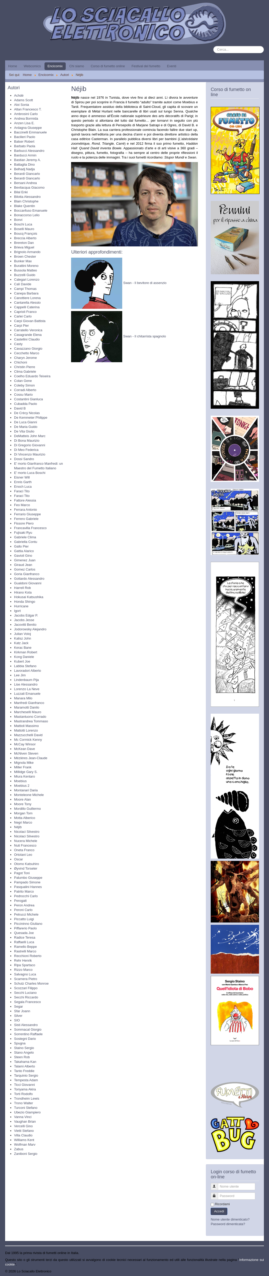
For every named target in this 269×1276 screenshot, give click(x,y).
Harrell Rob (22, 588)
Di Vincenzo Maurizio (29, 454)
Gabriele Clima (25, 537)
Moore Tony (22, 804)
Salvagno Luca (25, 974)
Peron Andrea (24, 905)
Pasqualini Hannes (28, 887)
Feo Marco (22, 505)
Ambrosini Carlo (26, 114)
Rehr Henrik (23, 960)
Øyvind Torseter (25, 868)
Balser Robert (24, 141)
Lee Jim (20, 675)
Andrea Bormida (26, 118)
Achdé (19, 95)
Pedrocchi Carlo (26, 896)
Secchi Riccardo (26, 997)
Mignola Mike (24, 763)
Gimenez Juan (25, 560)
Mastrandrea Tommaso (31, 721)
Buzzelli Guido (24, 275)
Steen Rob (22, 1057)
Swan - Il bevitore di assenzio (144, 283)
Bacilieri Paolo (24, 137)
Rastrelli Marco (25, 951)
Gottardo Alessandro (29, 578)
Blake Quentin (24, 206)
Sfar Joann (22, 1011)
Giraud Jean (23, 565)
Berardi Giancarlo (27, 174)
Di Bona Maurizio (26, 440)
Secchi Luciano (25, 993)
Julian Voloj (22, 634)
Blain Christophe (26, 201)
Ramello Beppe (25, 947)
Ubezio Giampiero (27, 1112)
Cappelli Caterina (27, 307)
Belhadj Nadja (24, 169)
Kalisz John (22, 638)
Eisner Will (22, 477)
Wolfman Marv (25, 1144)
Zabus (18, 1149)
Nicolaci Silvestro (26, 832)
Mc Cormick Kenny (28, 740)
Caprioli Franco (25, 312)
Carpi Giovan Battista (30, 321)
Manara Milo (23, 698)
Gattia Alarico (24, 551)
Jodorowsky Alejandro (30, 629)
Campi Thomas (25, 289)
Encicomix (55, 66)
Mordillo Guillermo (27, 809)
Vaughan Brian (25, 1121)
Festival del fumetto (145, 66)
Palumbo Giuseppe (28, 878)
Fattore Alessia (25, 500)
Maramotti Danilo (26, 707)
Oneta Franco (24, 850)
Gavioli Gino (23, 555)
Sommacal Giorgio (27, 1029)
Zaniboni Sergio (25, 1154)
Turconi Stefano (25, 1108)
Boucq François (25, 233)
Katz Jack (21, 643)
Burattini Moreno (26, 266)
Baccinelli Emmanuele (30, 132)
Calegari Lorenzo (26, 279)
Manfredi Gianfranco (29, 703)
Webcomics (32, 66)
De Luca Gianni (25, 422)
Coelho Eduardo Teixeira (32, 376)
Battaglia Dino (24, 164)
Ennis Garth (23, 482)
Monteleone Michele (29, 795)
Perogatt (20, 901)
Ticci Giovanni (24, 1085)
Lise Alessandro (26, 684)
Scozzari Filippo (26, 988)
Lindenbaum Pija (26, 680)
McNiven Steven (26, 753)
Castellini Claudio (27, 339)
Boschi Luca (23, 224)
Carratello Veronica (28, 330)
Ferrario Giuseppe (27, 514)
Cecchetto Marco (26, 353)
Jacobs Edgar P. (26, 615)
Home (12, 66)
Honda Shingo (24, 601)
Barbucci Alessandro (29, 151)
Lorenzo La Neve (26, 689)
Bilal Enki (21, 192)
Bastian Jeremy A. (27, 160)
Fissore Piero (24, 523)
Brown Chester (25, 256)
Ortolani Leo (23, 855)
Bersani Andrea (25, 183)
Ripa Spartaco (24, 965)
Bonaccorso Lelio (27, 215)
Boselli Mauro (24, 229)
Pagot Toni (22, 873)
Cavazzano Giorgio (28, 348)
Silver (18, 1016)
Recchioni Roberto (27, 956)
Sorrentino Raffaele (28, 1034)
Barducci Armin (25, 155)
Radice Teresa (24, 937)
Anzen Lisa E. (24, 123)
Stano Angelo (24, 1052)
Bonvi (18, 220)
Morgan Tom (23, 813)
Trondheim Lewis (26, 1098)
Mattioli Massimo (26, 726)
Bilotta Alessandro (27, 197)
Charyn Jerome (25, 358)
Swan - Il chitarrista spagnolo (144, 336)
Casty (18, 344)
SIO (17, 1020)
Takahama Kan (25, 1062)
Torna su (257, 1271)
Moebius (20, 781)
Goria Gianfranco (26, 574)
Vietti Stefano (24, 1131)
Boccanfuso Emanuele (30, 210)
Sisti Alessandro (26, 1025)
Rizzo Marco (23, 970)
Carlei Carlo (23, 316)
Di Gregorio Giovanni (29, 445)
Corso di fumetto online (108, 66)
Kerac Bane (22, 648)
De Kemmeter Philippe (30, 417)
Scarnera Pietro (25, 979)
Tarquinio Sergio (26, 1075)
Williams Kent (24, 1140)
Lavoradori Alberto (27, 671)
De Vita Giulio (24, 431)
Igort (17, 611)
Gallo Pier (21, 546)
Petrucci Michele (26, 914)
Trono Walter (23, 1103)
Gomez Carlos (24, 569)
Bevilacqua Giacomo (29, 187)
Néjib (18, 827)
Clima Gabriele (25, 371)
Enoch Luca (23, 486)
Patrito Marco (24, 891)
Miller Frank (22, 767)
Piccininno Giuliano (28, 924)
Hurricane (21, 606)
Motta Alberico (24, 818)
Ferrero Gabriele (26, 519)
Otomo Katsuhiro (26, 864)
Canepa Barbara (26, 293)
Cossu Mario (23, 394)
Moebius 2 (21, 786)
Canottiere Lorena (27, 298)
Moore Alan (22, 799)
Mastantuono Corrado (30, 717)
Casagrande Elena (28, 335)
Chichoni (20, 362)
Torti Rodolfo (23, 1094)
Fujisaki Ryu (23, 532)
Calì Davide (22, 284)
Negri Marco (23, 822)
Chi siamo (76, 66)
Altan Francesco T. (27, 109)
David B (20, 408)
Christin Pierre (24, 367)
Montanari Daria (26, 790)
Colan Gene (23, 381)
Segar (18, 1006)
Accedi (219, 1211)
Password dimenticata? (228, 1224)
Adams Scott (23, 100)
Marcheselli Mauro (27, 712)
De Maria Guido (25, 427)
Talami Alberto (24, 1066)
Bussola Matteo (25, 270)
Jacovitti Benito (25, 624)
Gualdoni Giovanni (27, 583)
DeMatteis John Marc (30, 436)
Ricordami (222, 1204)
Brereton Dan (24, 243)
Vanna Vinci (22, 1117)
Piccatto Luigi (24, 919)
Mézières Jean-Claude (30, 758)
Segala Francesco (27, 1002)
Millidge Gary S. (26, 772)
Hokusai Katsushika (28, 597)
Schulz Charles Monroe (31, 983)
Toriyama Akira (25, 1089)
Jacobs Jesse (24, 620)
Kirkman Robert (25, 652)
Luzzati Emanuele (27, 694)
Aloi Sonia (21, 105)
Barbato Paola (24, 146)
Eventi (171, 66)
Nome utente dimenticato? (230, 1219)
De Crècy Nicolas (27, 413)
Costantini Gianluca (28, 399)
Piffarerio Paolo (25, 928)
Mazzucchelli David (28, 735)
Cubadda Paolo (25, 404)
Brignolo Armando (27, 252)
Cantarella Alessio (27, 302)
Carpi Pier (21, 325)
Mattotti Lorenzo (26, 730)
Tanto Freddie (24, 1071)
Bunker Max (23, 261)
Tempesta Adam (26, 1080)
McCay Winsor (25, 744)
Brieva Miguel (24, 247)
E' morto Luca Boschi (29, 473)
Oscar (18, 859)
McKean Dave (24, 749)
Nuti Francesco (25, 845)
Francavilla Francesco (30, 528)
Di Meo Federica (26, 450)
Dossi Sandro (24, 459)
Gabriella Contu (25, 542)
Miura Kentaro (24, 776)
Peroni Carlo (23, 910)
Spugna (20, 1043)
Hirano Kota (23, 592)
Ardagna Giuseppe (28, 128)
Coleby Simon (24, 385)
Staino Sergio (24, 1048)
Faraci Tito (22, 491)
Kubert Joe (22, 661)
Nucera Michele (25, 841)
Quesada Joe (24, 933)
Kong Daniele (24, 657)
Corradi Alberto (25, 390)
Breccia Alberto (25, 238)
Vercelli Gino (23, 1126)
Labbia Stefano (25, 666)
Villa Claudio (23, 1135)
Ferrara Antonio (25, 509)
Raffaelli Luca (24, 942)
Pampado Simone (27, 882)
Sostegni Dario (25, 1039)
